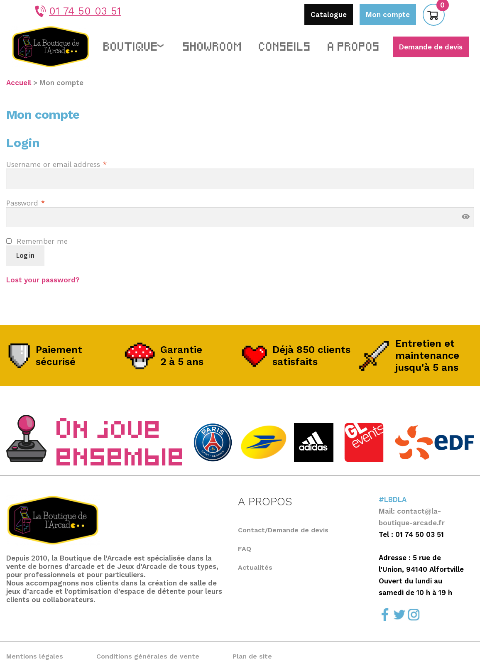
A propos (354, 45)
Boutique (130, 45)
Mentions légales (34, 656)
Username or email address (56, 164)
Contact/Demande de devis (283, 530)
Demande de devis (431, 47)
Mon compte (388, 14)
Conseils (285, 45)
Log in (25, 255)
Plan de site (252, 656)
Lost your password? (43, 280)
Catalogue (329, 14)
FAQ (244, 549)
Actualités (255, 567)
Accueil (18, 82)
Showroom (212, 45)
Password (25, 203)
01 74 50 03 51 (78, 11)
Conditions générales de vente (147, 656)
